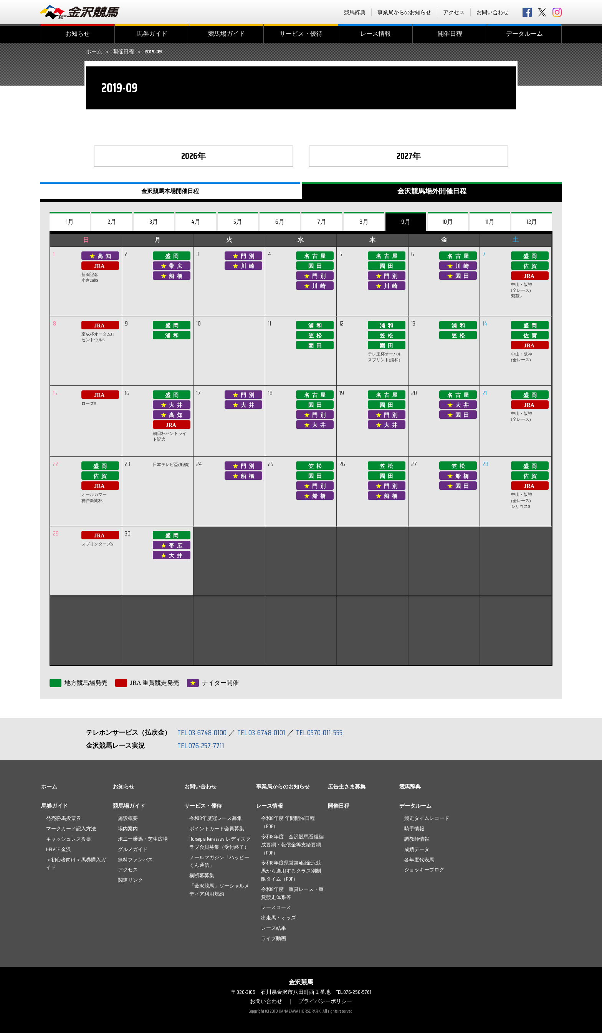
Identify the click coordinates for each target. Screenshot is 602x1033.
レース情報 (375, 33)
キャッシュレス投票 (68, 839)
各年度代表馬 (419, 860)
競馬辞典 (355, 12)
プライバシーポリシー (325, 1001)
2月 (112, 221)
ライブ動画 (273, 938)
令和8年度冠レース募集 (215, 818)
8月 (364, 221)
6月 (279, 221)
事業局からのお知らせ (404, 12)
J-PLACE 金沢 (58, 849)
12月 (532, 221)
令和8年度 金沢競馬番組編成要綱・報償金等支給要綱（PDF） (292, 845)
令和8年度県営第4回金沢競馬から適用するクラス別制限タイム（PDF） (291, 871)
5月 (237, 221)
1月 (70, 221)
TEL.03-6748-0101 (262, 732)
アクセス (454, 12)
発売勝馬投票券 (63, 818)
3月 (153, 221)
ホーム (94, 52)
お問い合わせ (492, 12)
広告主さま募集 (347, 786)
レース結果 (273, 928)
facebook (527, 12)
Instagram (557, 12)
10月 (447, 221)
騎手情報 (414, 829)
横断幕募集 (201, 875)
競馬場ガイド (226, 33)
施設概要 (128, 818)
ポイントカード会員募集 (216, 829)
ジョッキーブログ (424, 870)
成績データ (416, 849)
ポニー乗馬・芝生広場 (143, 839)
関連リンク (130, 880)
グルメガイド (133, 849)
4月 (195, 221)
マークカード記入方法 (71, 829)
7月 (321, 221)
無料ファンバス (135, 860)
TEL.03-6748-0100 (202, 732)
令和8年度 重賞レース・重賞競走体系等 (292, 893)
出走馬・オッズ (278, 918)
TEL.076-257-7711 (201, 745)
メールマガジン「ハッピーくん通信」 (219, 861)
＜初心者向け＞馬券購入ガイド (76, 864)
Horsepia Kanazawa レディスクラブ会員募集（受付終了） (220, 843)
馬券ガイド (152, 33)
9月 (405, 221)
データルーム (524, 33)
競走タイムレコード (426, 818)
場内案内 (128, 829)
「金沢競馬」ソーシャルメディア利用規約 (219, 890)
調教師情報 (416, 839)
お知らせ (77, 33)
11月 (490, 221)
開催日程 (450, 33)
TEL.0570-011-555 (320, 732)
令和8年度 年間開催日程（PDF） (288, 822)
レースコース (276, 907)
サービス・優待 (301, 33)
